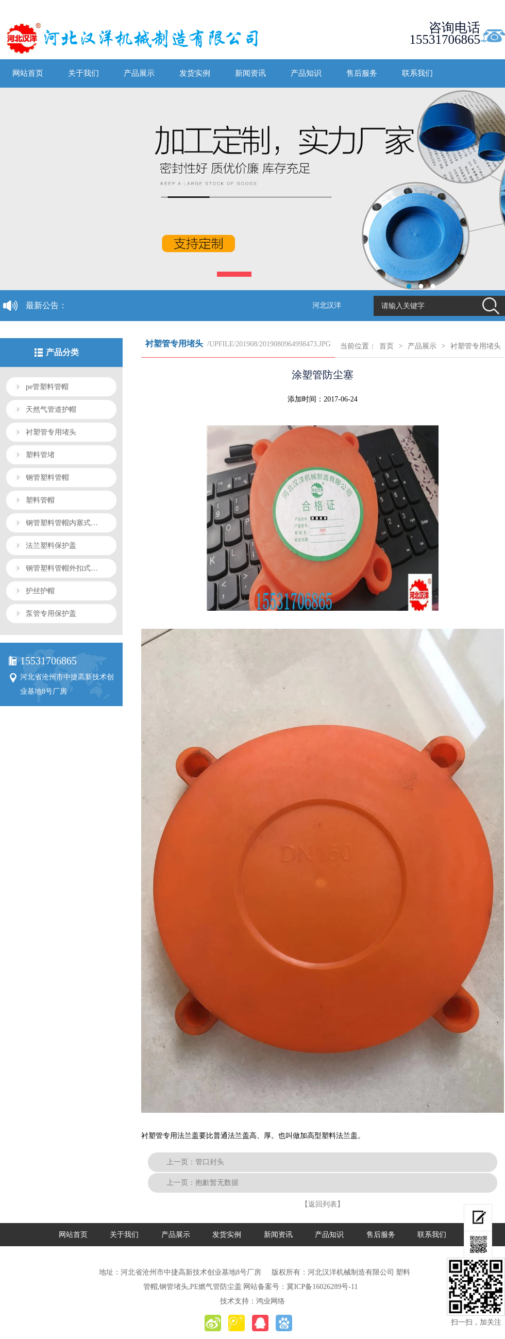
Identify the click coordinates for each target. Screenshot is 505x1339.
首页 (386, 346)
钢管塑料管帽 (47, 477)
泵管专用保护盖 (51, 613)
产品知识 (306, 73)
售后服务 (361, 73)
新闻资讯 (250, 73)
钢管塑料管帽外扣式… (62, 568)
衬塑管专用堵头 (51, 432)
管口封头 (209, 1162)
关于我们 (83, 73)
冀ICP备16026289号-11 (322, 1287)
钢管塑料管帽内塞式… (62, 523)
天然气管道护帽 (51, 409)
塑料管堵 (40, 455)
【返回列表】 (322, 1204)
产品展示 (139, 73)
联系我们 (417, 73)
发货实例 (194, 73)
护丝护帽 (40, 591)
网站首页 (27, 73)
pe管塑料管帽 (47, 387)
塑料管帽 (40, 500)
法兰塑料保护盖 (51, 545)
